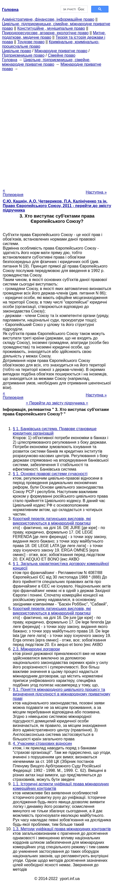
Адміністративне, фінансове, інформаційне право (48, 19)
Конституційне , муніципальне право (51, 28)
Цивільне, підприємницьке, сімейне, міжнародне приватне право (46, 62)
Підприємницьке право (23, 55)
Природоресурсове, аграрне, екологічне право (45, 33)
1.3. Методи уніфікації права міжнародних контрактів (62, 829)
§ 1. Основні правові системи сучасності (50, 474)
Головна (9, 60)
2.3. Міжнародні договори (36, 649)
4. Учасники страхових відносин (42, 743)
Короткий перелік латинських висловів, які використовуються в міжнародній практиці (52, 521)
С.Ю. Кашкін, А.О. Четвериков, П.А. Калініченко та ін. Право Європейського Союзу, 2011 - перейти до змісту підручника (57, 205)
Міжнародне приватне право (61, 51)
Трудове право (31, 42)
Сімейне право (61, 55)
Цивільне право (16, 51)
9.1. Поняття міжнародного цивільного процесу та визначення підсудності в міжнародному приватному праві (61, 694)
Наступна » (96, 192)
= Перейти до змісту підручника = (57, 403)
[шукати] (73, 9)
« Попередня (13, 192)
